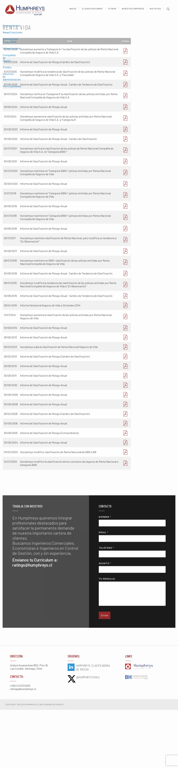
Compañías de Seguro (15, 58)
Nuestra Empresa (133, 10)
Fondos (7, 65)
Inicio (72, 10)
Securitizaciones (12, 38)
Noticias (155, 10)
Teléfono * (132, 610)
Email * (132, 594)
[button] (168, 12)
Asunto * (132, 625)
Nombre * (132, 579)
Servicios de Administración (19, 71)
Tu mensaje (132, 650)
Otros (112, 10)
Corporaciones (11, 31)
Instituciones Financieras (17, 45)
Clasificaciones (92, 10)
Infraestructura (11, 51)
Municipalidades (12, 78)
